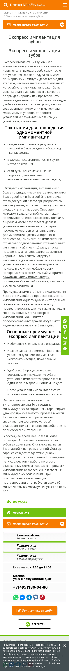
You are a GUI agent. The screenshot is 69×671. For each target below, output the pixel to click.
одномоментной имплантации (26, 277)
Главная (8, 12)
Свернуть (34, 624)
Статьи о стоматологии (33, 12)
